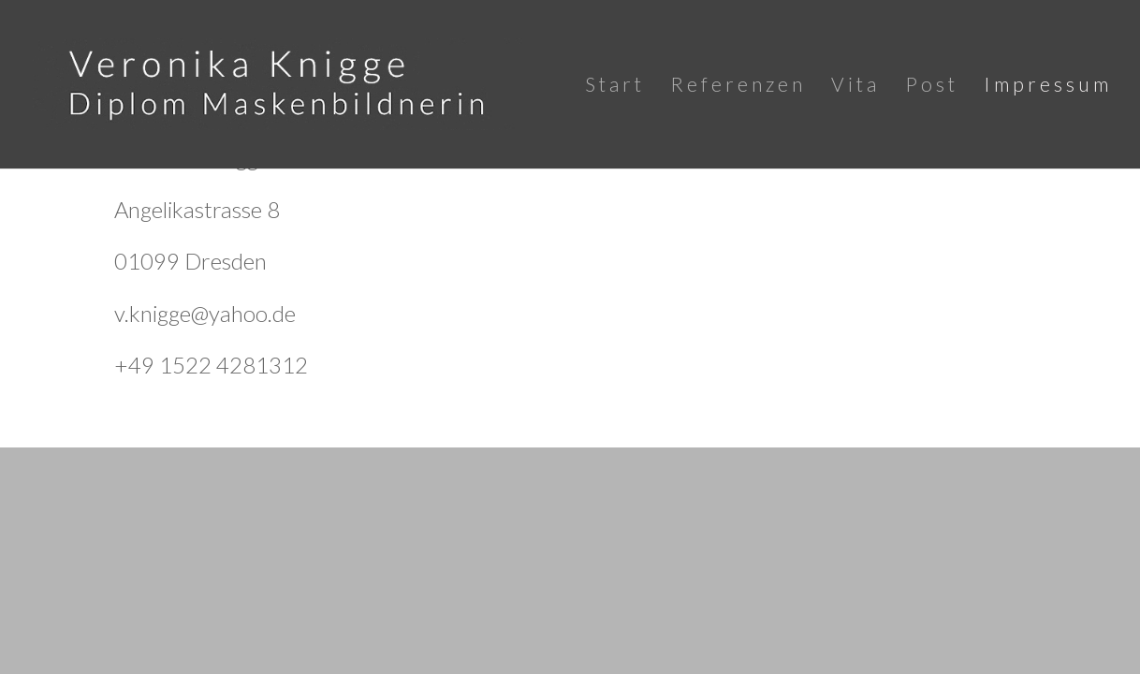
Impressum (1048, 86)
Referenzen (738, 86)
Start (615, 86)
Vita (855, 86)
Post (931, 86)
